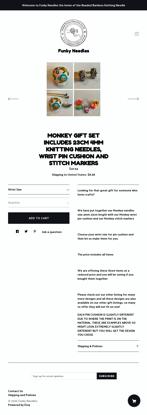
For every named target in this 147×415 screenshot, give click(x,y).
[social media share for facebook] (17, 230)
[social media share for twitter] (26, 230)
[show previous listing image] (17, 98)
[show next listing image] (130, 98)
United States (77, 174)
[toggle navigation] (137, 34)
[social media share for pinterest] (34, 230)
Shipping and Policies (22, 394)
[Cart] (134, 400)
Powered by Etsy (19, 404)
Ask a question (52, 231)
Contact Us (15, 391)
